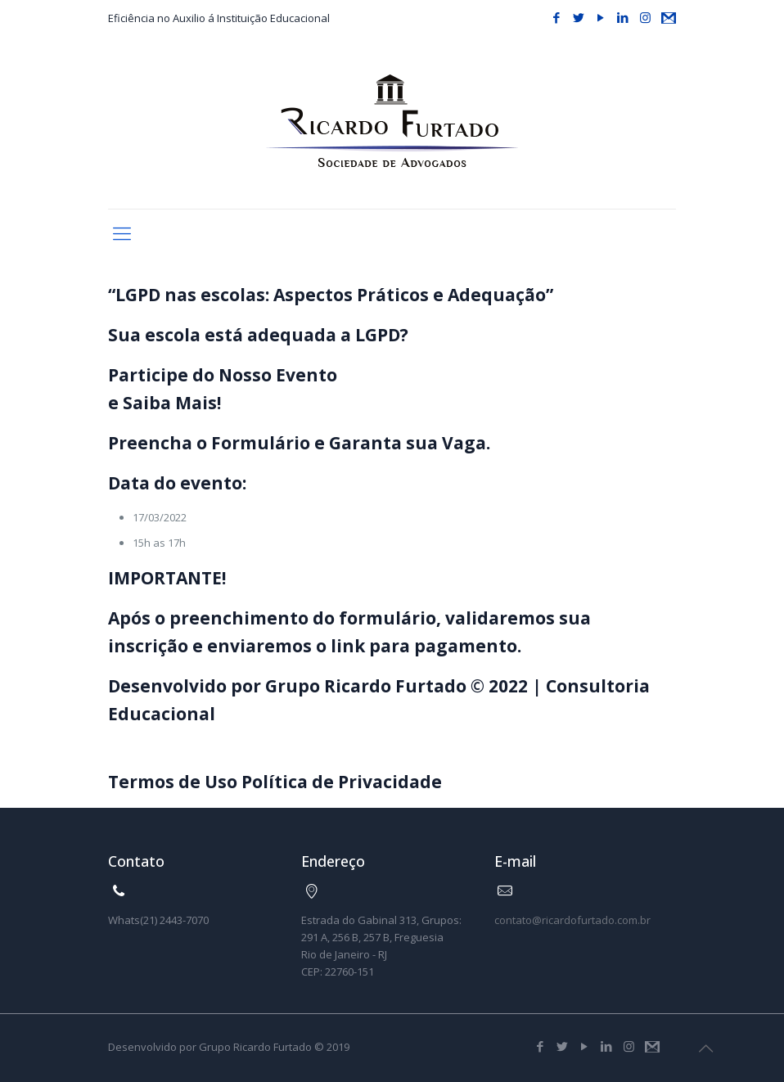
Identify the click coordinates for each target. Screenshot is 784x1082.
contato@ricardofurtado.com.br (572, 920)
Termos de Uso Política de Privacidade (275, 781)
